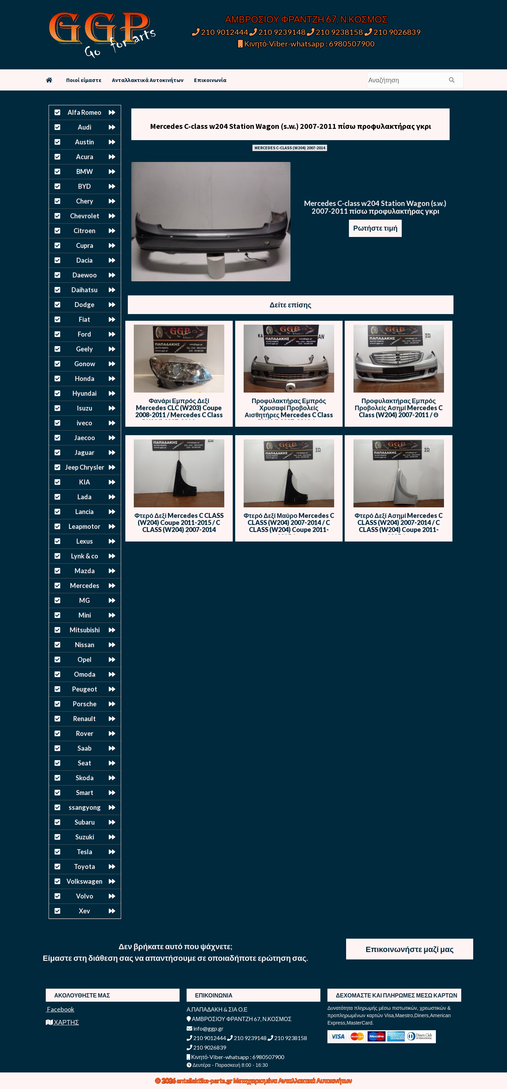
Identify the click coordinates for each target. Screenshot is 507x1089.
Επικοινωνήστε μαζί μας (409, 949)
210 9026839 (392, 32)
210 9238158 (335, 32)
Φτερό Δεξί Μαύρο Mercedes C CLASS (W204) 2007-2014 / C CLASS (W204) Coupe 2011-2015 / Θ (289, 526)
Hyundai (84, 393)
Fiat (84, 319)
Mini (85, 615)
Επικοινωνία (210, 79)
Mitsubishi (85, 630)
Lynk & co (84, 556)
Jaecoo (84, 438)
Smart (84, 792)
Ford (84, 334)
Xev (84, 911)
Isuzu (84, 408)
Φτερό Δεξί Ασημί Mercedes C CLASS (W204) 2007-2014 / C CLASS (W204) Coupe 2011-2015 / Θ (399, 526)
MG (84, 600)
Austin (84, 142)
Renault (84, 718)
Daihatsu (84, 290)
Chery (84, 201)
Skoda (85, 778)
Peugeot (84, 689)
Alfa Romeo (84, 112)
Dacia (84, 260)
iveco (84, 423)
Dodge (84, 304)
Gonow (84, 364)
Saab (84, 748)
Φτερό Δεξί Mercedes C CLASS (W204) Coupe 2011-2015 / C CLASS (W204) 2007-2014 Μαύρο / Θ (179, 526)
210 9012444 (220, 32)
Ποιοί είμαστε (83, 79)
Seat (84, 763)
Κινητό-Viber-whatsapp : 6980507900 (306, 43)
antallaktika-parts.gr (205, 1080)
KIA (84, 482)
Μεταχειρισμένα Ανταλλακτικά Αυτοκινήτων (292, 1080)
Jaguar (84, 452)
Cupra (84, 245)
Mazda (85, 571)
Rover (84, 733)
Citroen (84, 230)
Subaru (85, 822)
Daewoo (85, 275)
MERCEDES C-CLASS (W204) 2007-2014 (290, 147)
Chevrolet (84, 216)
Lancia (84, 511)
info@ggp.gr (205, 1028)
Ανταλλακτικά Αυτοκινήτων (147, 79)
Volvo (84, 896)
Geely (84, 349)
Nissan (84, 645)
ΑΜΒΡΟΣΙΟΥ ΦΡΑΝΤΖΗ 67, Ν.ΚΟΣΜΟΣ (306, 19)
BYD (84, 186)
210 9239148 (277, 32)
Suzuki (84, 837)
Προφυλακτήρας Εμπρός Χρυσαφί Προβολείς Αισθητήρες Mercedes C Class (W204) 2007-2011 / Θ (289, 411)
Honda (84, 378)
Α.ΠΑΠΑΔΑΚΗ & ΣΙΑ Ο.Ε (217, 1009)
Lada (84, 497)
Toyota (84, 866)
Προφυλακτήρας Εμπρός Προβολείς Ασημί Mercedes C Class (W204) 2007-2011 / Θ (399, 408)
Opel (84, 659)
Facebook (60, 1009)
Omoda (84, 674)
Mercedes (84, 585)
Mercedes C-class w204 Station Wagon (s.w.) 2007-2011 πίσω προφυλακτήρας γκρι (290, 126)
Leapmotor (84, 526)
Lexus (84, 541)
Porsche (84, 704)
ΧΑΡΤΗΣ (62, 1022)
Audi (84, 127)
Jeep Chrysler (84, 467)
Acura (84, 157)
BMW (84, 171)
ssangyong (85, 807)
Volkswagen (84, 881)
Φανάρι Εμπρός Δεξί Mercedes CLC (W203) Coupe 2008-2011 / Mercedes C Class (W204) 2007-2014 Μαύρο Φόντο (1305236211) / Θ (179, 415)
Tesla (84, 852)
